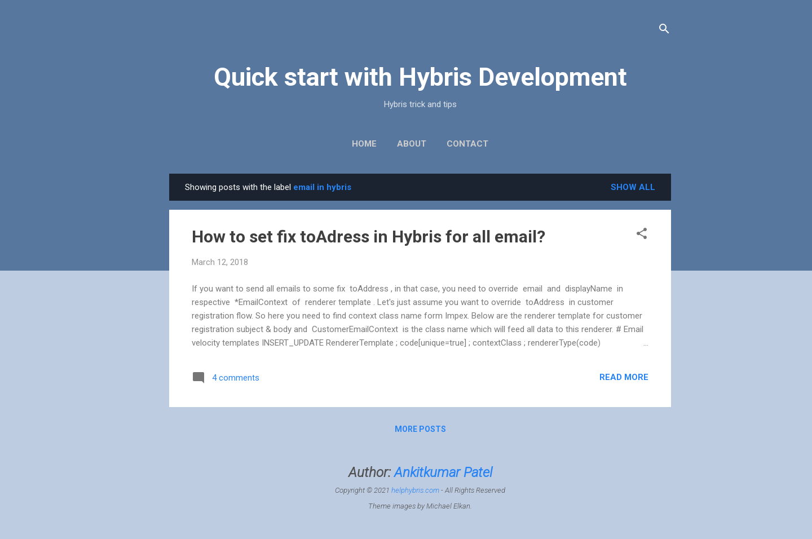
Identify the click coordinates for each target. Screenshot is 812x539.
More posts (420, 429)
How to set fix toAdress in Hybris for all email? (368, 236)
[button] (641, 235)
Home (364, 144)
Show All (633, 187)
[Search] (664, 31)
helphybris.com (415, 490)
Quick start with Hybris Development (420, 77)
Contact (467, 144)
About (411, 144)
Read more (623, 377)
